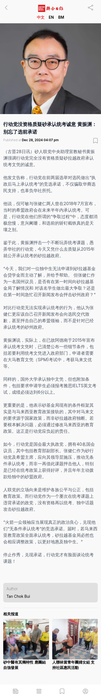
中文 (40, 17)
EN (51, 17)
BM (61, 17)
